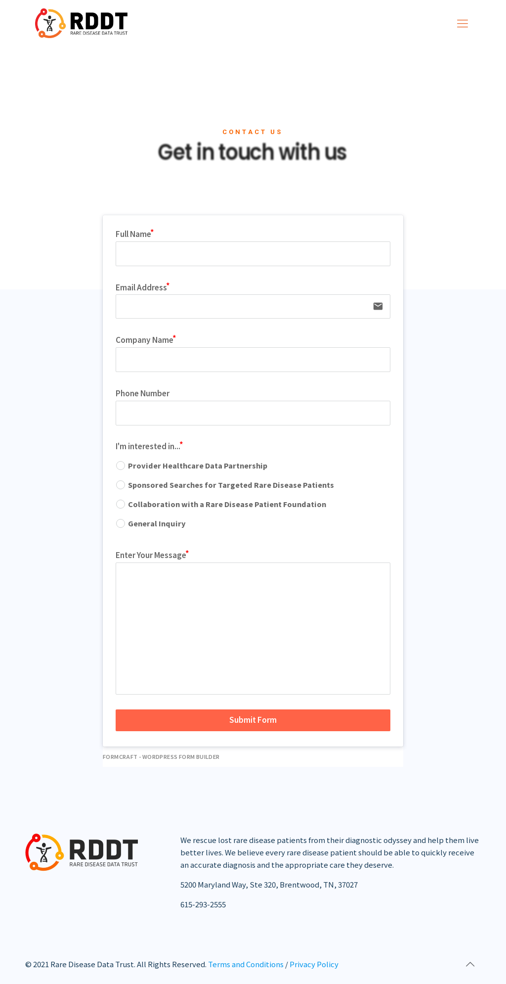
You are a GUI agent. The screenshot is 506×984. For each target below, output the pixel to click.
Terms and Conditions (246, 964)
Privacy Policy (314, 964)
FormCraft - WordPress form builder (161, 756)
